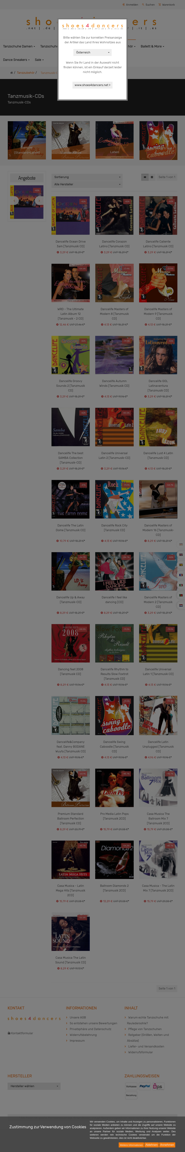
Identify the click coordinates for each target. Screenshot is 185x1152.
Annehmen (167, 1144)
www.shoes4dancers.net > (92, 85)
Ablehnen (151, 1144)
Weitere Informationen (131, 1145)
